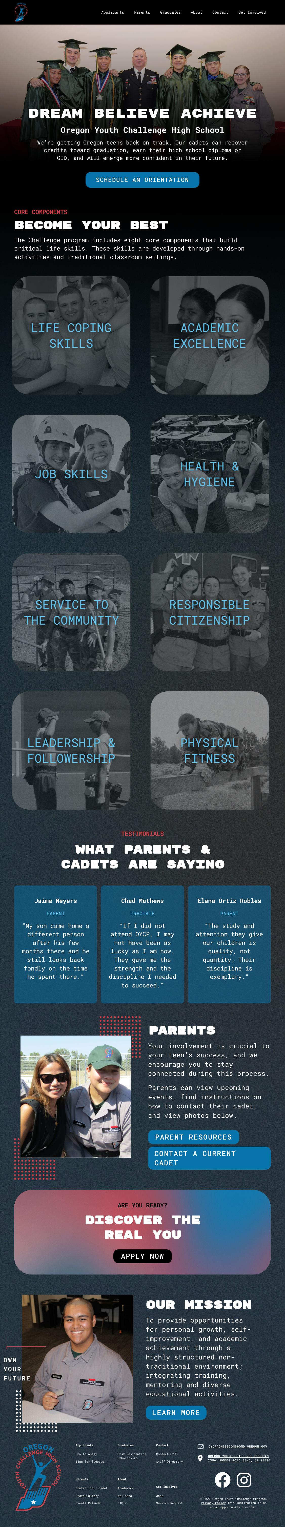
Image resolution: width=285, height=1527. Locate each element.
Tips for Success (90, 1461)
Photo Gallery (87, 1496)
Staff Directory (169, 1461)
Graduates (170, 12)
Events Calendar (89, 1503)
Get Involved (252, 12)
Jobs (159, 1496)
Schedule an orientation (142, 180)
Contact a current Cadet (195, 1158)
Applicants (112, 12)
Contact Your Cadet (92, 1488)
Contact (220, 12)
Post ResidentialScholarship (132, 1456)
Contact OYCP (166, 1454)
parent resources (193, 1137)
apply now (142, 1256)
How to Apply (86, 1454)
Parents (142, 12)
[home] (21, 12)
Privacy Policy (213, 1503)
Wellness (125, 1496)
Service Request (169, 1503)
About (196, 12)
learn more (176, 1412)
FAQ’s (122, 1503)
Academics (126, 1488)
